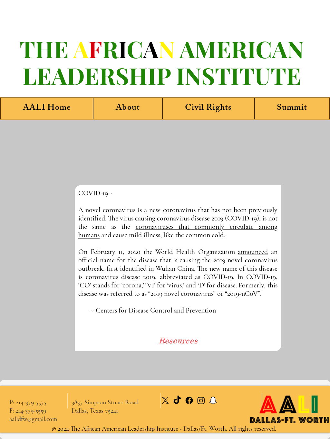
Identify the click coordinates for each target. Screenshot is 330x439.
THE (46, 48)
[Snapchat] (213, 400)
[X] (165, 400)
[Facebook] (189, 400)
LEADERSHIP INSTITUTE (162, 75)
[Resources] (178, 340)
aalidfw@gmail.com (33, 419)
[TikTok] (177, 400)
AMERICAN (242, 48)
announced (253, 252)
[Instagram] (201, 400)
